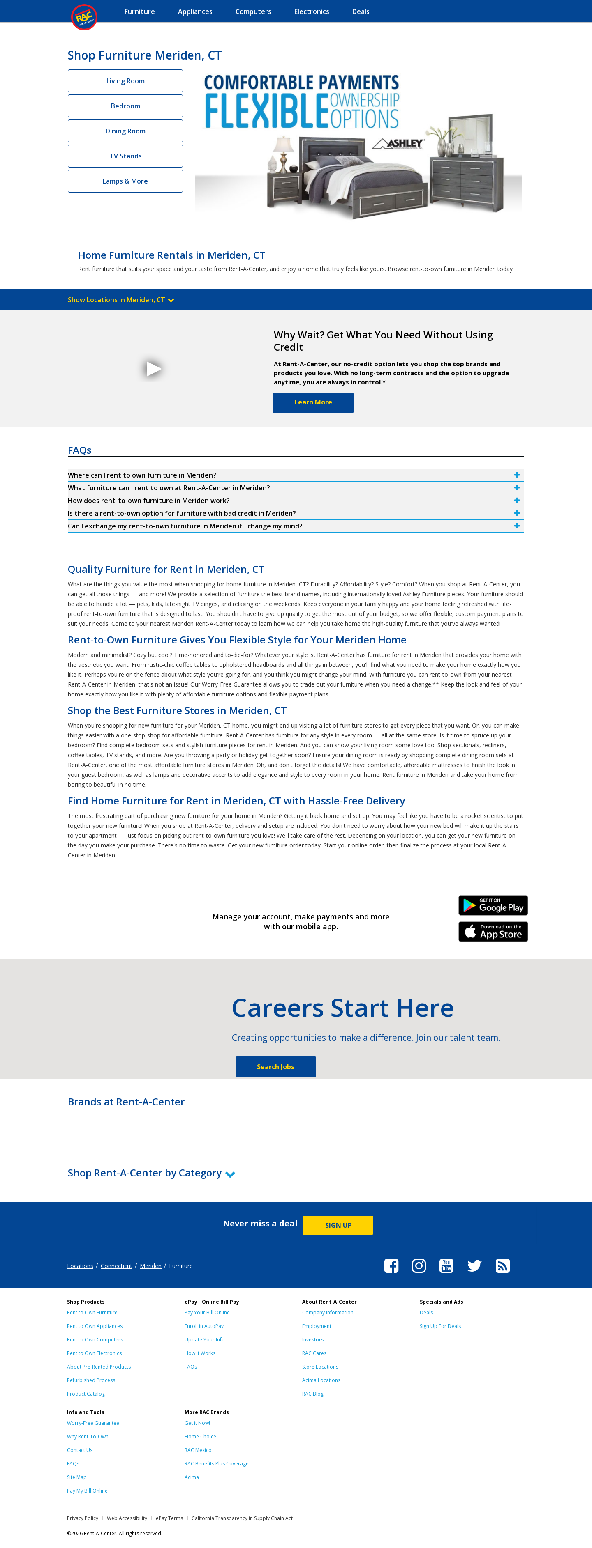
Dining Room (126, 131)
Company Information (328, 1312)
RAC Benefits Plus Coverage (217, 1463)
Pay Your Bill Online (207, 1312)
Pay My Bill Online (87, 1490)
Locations (80, 1266)
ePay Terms (169, 1518)
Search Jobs (275, 1066)
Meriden (151, 1266)
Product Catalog (86, 1393)
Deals (426, 1312)
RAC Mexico (198, 1450)
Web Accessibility (127, 1518)
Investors (313, 1339)
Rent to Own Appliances (95, 1326)
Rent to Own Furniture (92, 1312)
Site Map (77, 1477)
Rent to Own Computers (95, 1339)
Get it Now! (197, 1422)
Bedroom (125, 105)
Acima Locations (321, 1380)
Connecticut (116, 1266)
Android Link (493, 908)
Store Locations (320, 1366)
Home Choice (200, 1436)
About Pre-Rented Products (99, 1366)
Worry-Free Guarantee (93, 1422)
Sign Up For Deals (440, 1326)
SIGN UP (338, 1225)
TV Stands (125, 156)
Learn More (313, 402)
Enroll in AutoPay (204, 1326)
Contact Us (79, 1450)
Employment (316, 1326)
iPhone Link (493, 934)
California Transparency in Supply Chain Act (242, 1518)
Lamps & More (125, 181)
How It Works (200, 1353)
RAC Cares (314, 1353)
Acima (192, 1477)
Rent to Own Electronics (94, 1353)
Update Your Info (205, 1339)
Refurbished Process (91, 1380)
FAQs (191, 1366)
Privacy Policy (82, 1518)
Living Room (125, 80)
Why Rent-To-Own (88, 1436)
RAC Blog (313, 1393)
